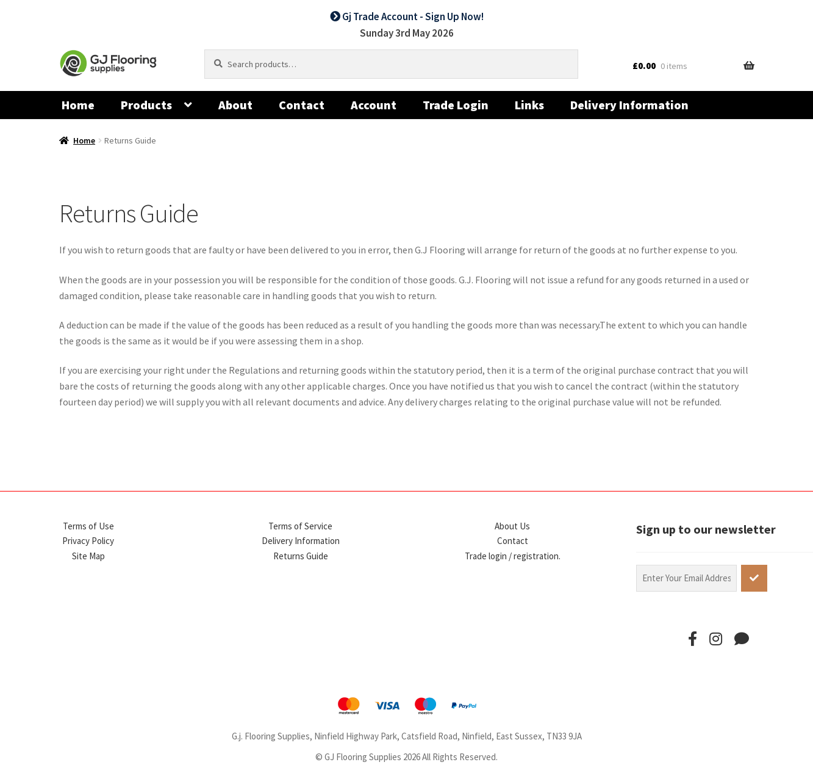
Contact (301, 104)
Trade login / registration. (513, 556)
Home (78, 104)
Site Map (88, 556)
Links (529, 104)
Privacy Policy (88, 540)
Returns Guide (300, 556)
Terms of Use (88, 526)
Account (373, 104)
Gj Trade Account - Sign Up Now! (407, 16)
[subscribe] (754, 578)
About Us (512, 526)
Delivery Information (629, 104)
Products (146, 104)
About (235, 104)
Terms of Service (300, 526)
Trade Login (456, 104)
